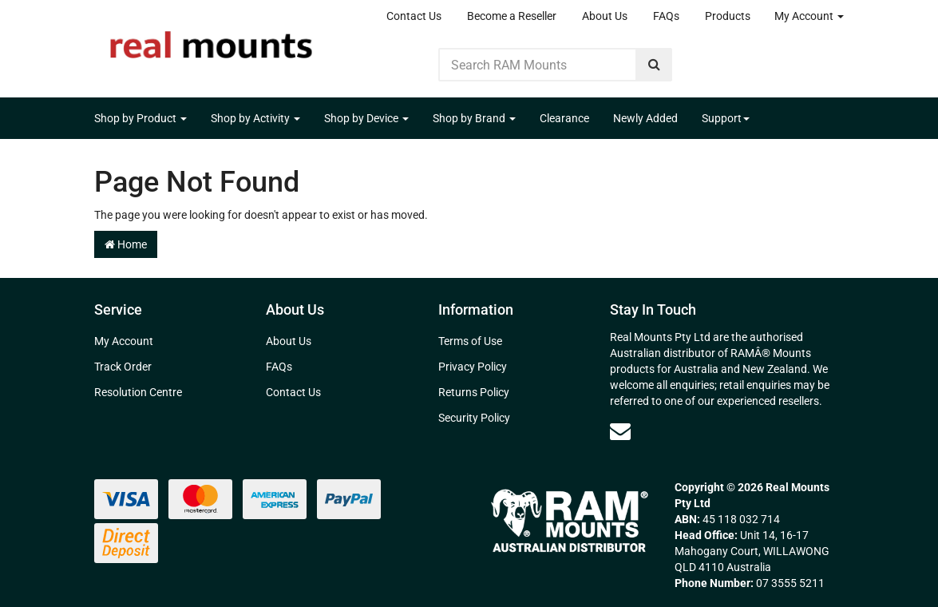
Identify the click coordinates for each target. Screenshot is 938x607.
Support (726, 118)
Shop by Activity (255, 118)
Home (126, 244)
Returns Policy (473, 392)
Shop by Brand (474, 118)
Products (727, 16)
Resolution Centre (138, 392)
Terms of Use (470, 341)
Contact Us (413, 16)
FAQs (666, 16)
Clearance (564, 118)
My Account (809, 16)
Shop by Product (140, 118)
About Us (604, 16)
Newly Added (645, 118)
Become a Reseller (511, 16)
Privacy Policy (472, 366)
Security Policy (474, 417)
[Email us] (620, 431)
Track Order (123, 366)
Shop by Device (366, 118)
